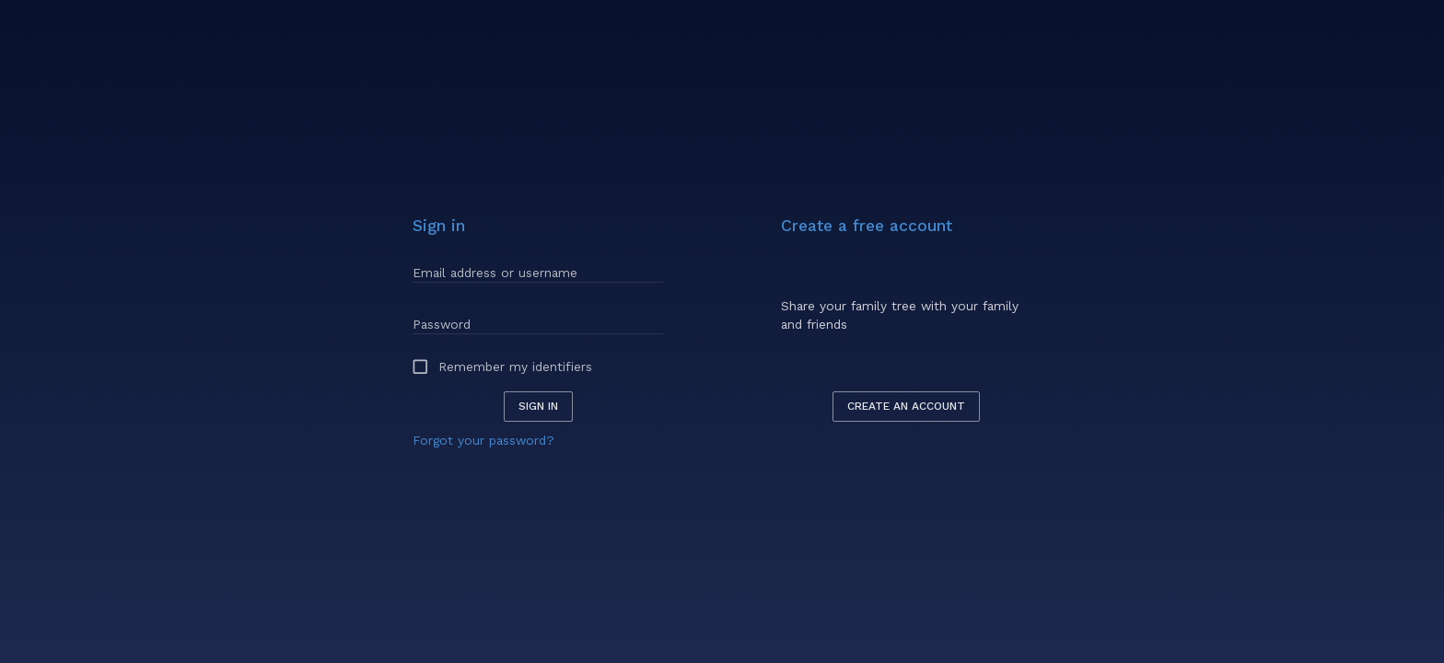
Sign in (538, 406)
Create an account (906, 406)
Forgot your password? (483, 440)
